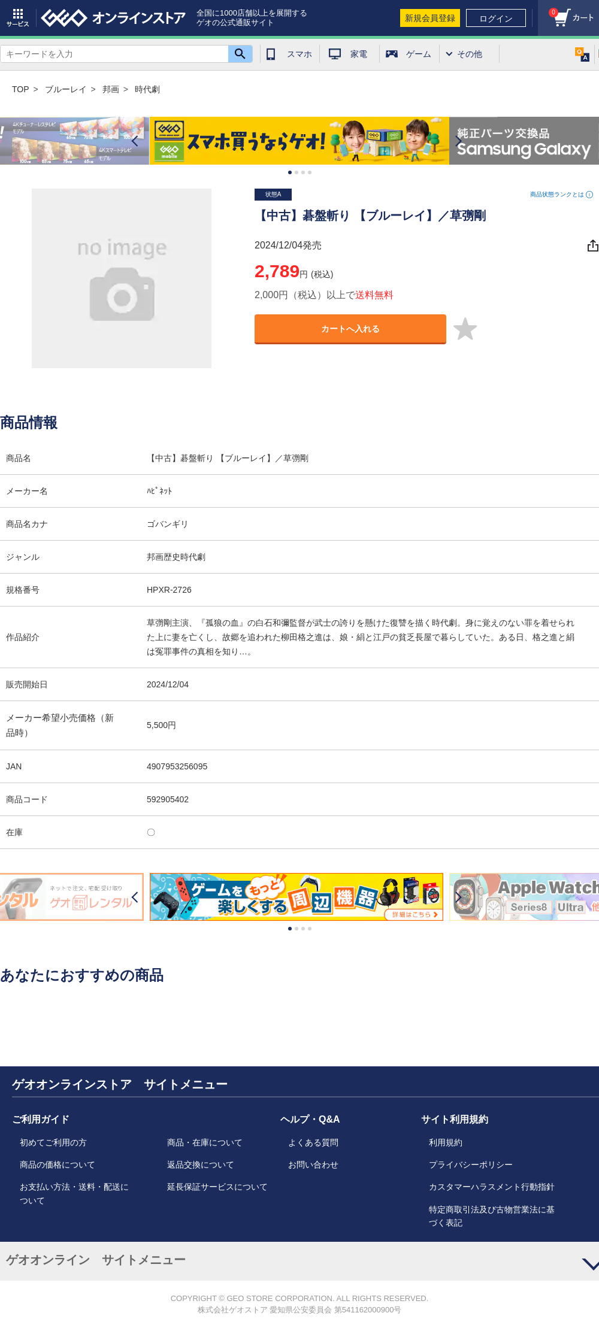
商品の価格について (57, 1164)
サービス (18, 18)
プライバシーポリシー (471, 1164)
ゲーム (418, 54)
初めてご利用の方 (53, 1142)
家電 (358, 54)
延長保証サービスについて (217, 1186)
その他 (469, 54)
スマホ (299, 54)
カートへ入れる (350, 328)
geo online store (113, 18)
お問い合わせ (313, 1164)
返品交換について (200, 1164)
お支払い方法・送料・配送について (74, 1193)
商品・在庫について (205, 1142)
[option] (299, 141)
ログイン (496, 18)
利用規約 (445, 1142)
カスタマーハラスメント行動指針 (492, 1186)
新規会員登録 (430, 18)
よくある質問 (313, 1142)
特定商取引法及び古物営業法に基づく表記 (492, 1216)
